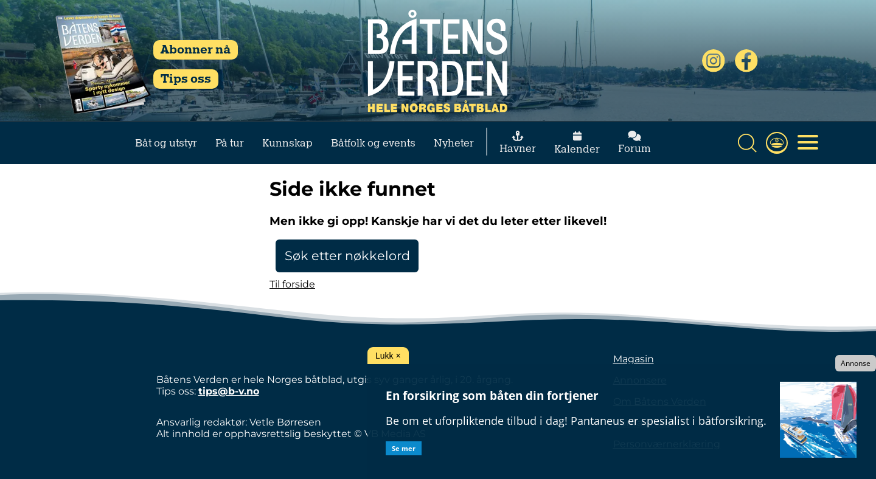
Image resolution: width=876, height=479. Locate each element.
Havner (517, 142)
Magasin (633, 359)
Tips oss (186, 79)
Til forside (292, 284)
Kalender (577, 143)
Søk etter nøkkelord (347, 255)
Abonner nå (196, 50)
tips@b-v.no (228, 391)
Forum (634, 142)
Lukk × (388, 355)
